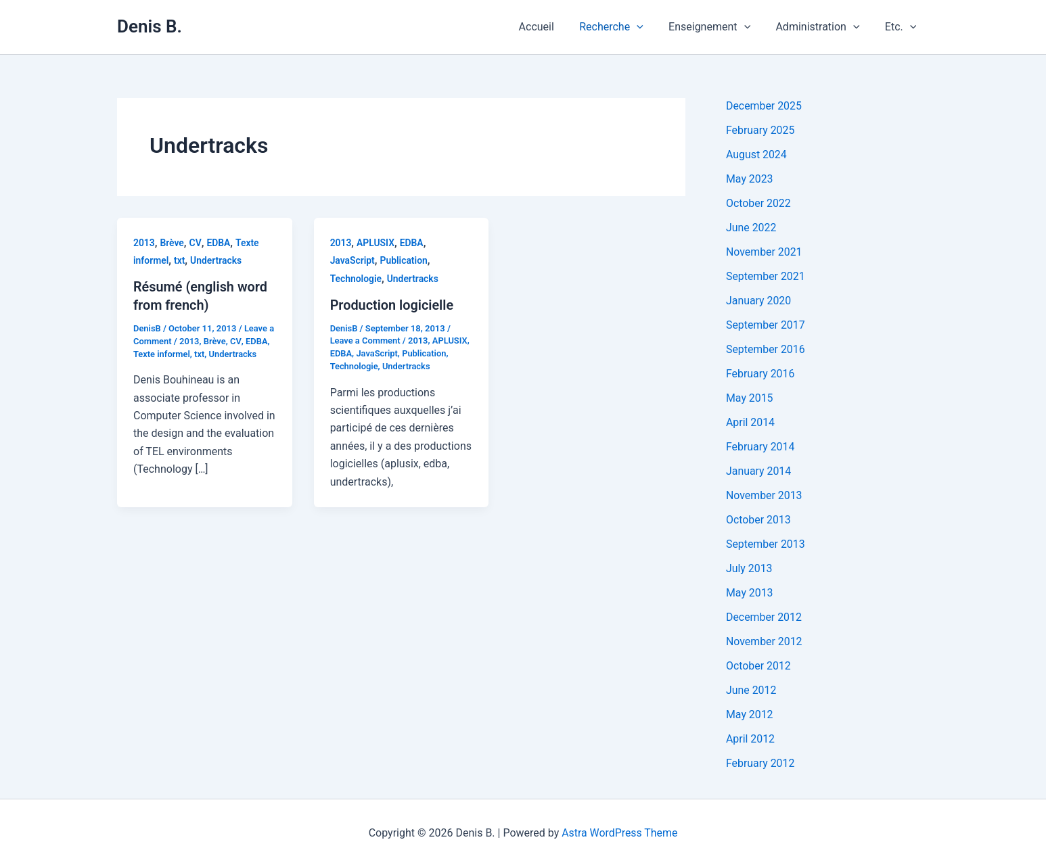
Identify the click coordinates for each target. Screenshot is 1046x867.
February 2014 (760, 446)
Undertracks (217, 260)
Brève (172, 242)
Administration (823, 27)
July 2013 (749, 568)
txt (179, 260)
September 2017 (766, 325)
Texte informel (162, 353)
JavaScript (353, 260)
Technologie (356, 278)
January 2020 (759, 300)
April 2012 (750, 738)
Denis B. (149, 26)
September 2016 (766, 349)
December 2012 (764, 617)
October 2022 (758, 203)
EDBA (219, 242)
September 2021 (766, 276)
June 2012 (751, 690)
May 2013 (749, 592)
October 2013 (758, 519)
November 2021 (764, 251)
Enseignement (718, 27)
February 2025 (760, 130)
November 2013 (764, 495)
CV (195, 242)
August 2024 (756, 154)
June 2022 (751, 227)
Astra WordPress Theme (620, 832)
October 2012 (758, 665)
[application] (649, 27)
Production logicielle (392, 305)
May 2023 (749, 178)
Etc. (902, 27)
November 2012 (764, 641)
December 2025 (764, 105)
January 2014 (759, 471)
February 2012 (760, 763)
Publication (404, 260)
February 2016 (760, 373)
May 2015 (749, 398)
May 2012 (749, 714)
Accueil (552, 26)
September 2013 (766, 544)
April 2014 (750, 422)
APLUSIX (375, 242)
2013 (144, 242)
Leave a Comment (365, 340)
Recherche (624, 27)
